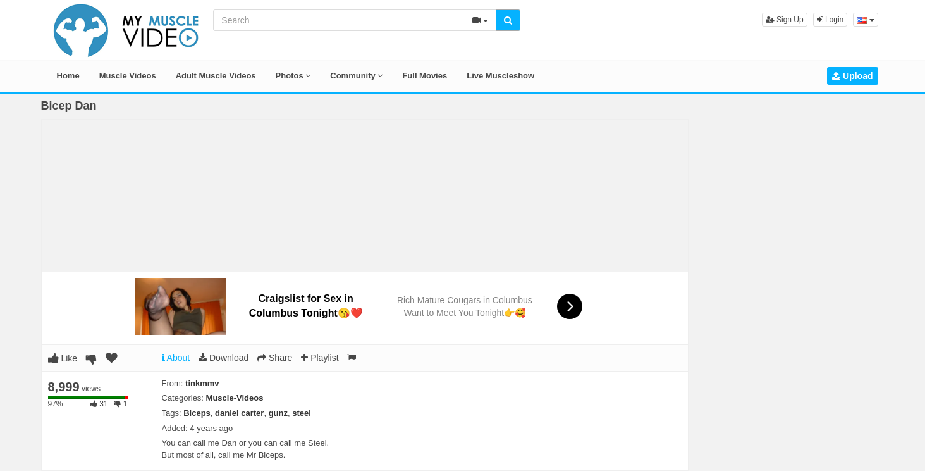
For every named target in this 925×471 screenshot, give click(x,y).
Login (830, 19)
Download (223, 358)
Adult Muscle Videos (216, 75)
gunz (278, 413)
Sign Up (785, 19)
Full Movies (424, 75)
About (176, 358)
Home (68, 75)
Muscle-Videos (235, 398)
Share (274, 358)
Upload (852, 76)
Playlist (319, 358)
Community (356, 75)
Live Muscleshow (500, 75)
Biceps (197, 413)
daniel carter (239, 413)
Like (63, 358)
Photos (293, 75)
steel (301, 413)
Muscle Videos (127, 75)
